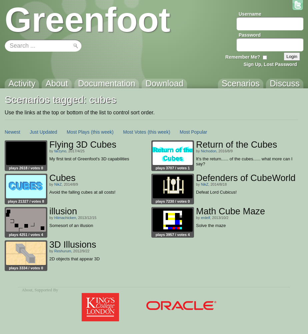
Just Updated (43, 132)
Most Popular (193, 132)
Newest (12, 132)
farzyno (60, 151)
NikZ (58, 184)
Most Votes (134, 132)
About (27, 290)
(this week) (102, 132)
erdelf (205, 218)
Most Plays (78, 132)
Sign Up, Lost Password (270, 64)
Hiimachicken (65, 218)
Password (250, 35)
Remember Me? (242, 57)
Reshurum (62, 251)
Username (250, 14)
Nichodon (208, 151)
